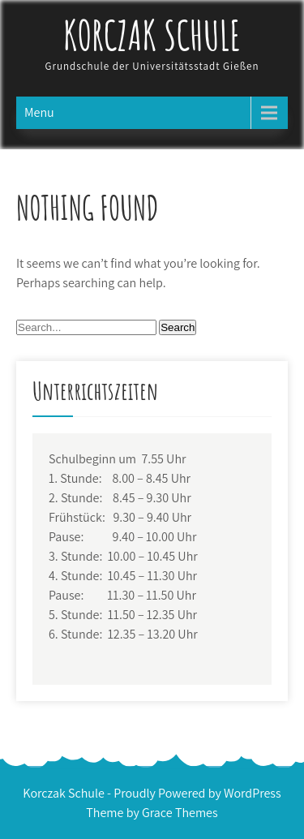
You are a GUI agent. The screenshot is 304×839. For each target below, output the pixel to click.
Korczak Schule (152, 34)
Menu (39, 112)
